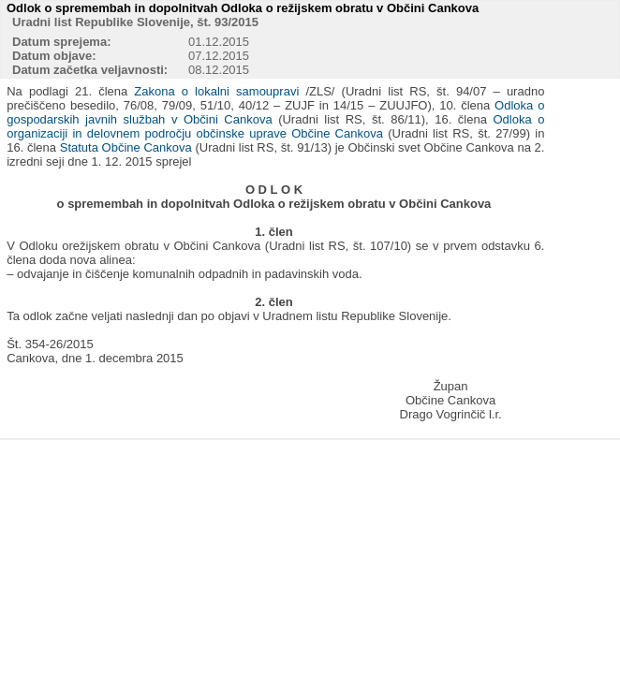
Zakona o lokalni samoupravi (216, 91)
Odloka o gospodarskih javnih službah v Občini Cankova (275, 112)
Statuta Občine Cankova (126, 147)
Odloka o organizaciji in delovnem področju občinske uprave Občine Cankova (275, 126)
